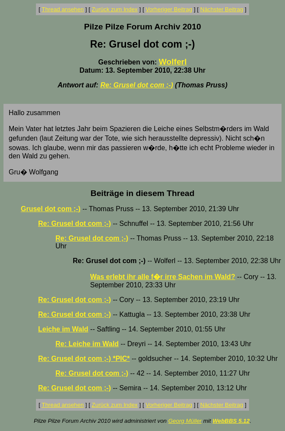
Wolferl (173, 61)
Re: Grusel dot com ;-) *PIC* (84, 358)
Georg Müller (184, 421)
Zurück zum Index (115, 9)
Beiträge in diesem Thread (142, 193)
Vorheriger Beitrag (169, 9)
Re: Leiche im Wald (87, 343)
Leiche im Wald (63, 329)
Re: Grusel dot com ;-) (136, 85)
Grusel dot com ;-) (51, 208)
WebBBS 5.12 (231, 421)
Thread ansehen (63, 9)
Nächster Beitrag (221, 9)
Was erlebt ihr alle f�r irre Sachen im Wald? (162, 276)
